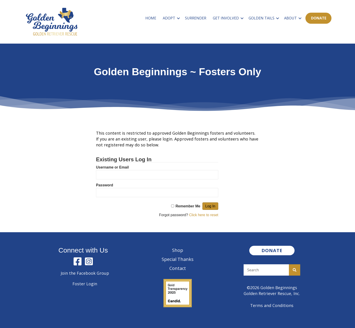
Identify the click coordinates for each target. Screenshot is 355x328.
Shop (177, 250)
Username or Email (112, 167)
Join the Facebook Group (85, 273)
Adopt (169, 18)
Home (150, 18)
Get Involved (226, 18)
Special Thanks (178, 259)
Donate (318, 18)
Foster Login (84, 283)
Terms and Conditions (271, 305)
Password (104, 185)
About (290, 18)
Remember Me (187, 206)
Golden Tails (261, 18)
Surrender (195, 18)
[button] (178, 18)
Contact (177, 268)
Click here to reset (203, 215)
